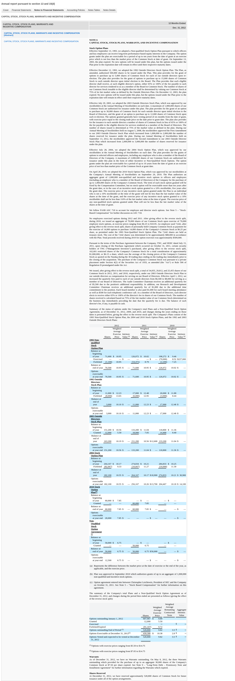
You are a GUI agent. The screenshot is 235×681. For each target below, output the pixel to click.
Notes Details (108, 10)
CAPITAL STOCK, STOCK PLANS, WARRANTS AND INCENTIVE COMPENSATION (41, 41)
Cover (5, 10)
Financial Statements (20, 10)
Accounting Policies (75, 10)
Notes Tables (93, 10)
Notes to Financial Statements (48, 10)
